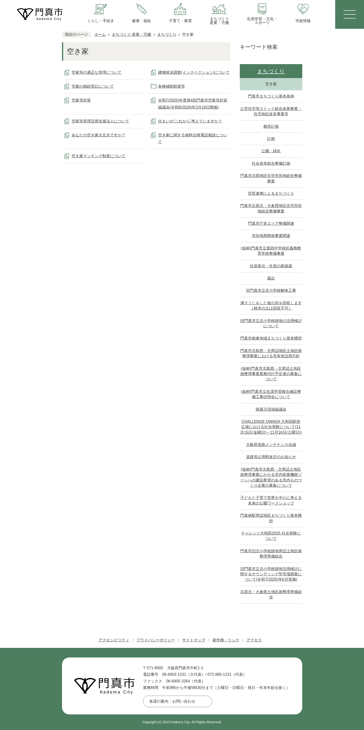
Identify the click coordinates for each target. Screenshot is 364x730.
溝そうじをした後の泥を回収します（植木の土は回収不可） (271, 305)
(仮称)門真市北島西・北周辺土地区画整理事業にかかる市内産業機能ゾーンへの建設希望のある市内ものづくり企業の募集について (271, 477)
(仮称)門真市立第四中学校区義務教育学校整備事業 (271, 251)
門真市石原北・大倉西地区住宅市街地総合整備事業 (271, 208)
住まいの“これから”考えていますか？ (190, 121)
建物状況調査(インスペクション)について (194, 72)
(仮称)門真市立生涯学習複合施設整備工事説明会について (271, 394)
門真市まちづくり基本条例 (271, 96)
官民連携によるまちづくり (271, 193)
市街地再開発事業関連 (271, 236)
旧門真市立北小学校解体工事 (271, 290)
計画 (271, 139)
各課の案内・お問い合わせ (172, 701)
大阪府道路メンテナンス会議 (271, 445)
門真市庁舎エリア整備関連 (271, 223)
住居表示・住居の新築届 (271, 266)
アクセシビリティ (114, 640)
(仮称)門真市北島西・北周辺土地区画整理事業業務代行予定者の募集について (271, 373)
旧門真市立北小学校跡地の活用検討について (271, 323)
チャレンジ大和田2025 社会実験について (271, 536)
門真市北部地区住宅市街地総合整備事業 (271, 178)
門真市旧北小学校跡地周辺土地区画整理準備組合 (271, 553)
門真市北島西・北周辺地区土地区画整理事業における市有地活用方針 (271, 353)
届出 (271, 278)
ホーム (100, 34)
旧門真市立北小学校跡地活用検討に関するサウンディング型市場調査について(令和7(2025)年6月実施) (271, 574)
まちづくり (166, 34)
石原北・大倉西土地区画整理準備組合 (271, 594)
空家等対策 (81, 100)
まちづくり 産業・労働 (131, 34)
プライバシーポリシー (155, 640)
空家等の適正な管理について (97, 72)
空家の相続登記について (93, 86)
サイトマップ (193, 640)
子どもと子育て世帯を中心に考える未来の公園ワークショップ (271, 500)
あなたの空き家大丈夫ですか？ (98, 135)
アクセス (254, 640)
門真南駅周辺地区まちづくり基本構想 (271, 518)
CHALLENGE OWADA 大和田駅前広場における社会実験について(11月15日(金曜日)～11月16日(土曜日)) (271, 427)
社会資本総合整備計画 (271, 163)
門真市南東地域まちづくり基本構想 (271, 338)
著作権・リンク (225, 640)
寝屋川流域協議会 (271, 409)
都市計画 (271, 126)
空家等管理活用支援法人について (100, 121)
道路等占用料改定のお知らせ (271, 457)
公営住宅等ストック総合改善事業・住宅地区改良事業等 (271, 111)
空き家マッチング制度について (98, 156)
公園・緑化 (271, 151)
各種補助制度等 (171, 86)
